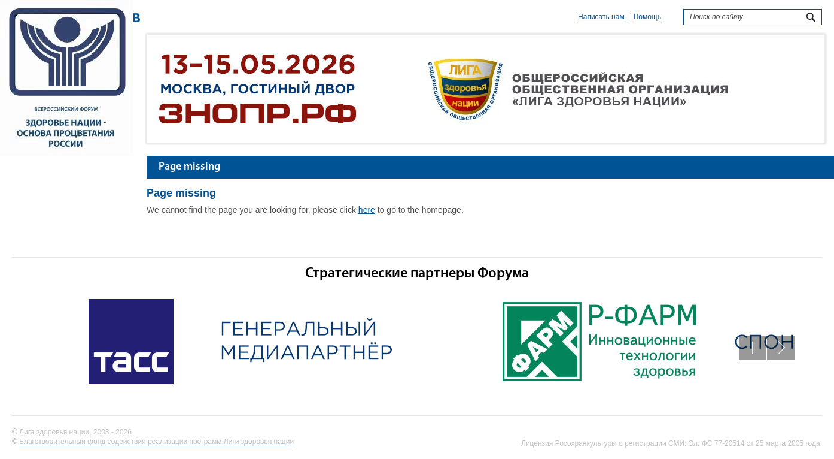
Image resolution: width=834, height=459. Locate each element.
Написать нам (601, 17)
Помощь (647, 17)
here (366, 210)
